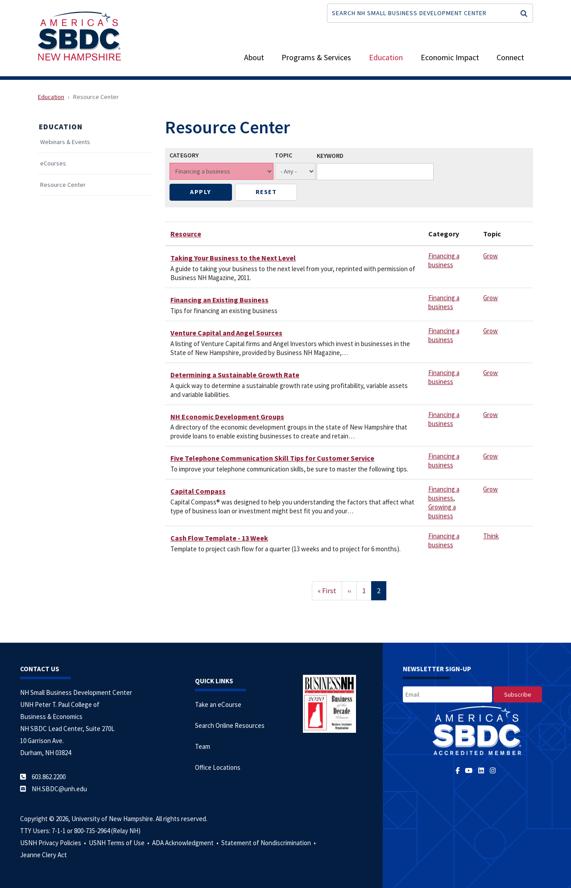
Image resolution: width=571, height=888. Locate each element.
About (254, 57)
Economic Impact (450, 57)
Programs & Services (316, 57)
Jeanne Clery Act (43, 855)
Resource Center (63, 185)
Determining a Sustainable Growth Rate (234, 374)
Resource (185, 233)
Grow (490, 256)
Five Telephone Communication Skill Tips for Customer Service (272, 458)
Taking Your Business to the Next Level (233, 257)
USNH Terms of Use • (120, 842)
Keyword (330, 156)
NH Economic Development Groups (227, 416)
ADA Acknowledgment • (186, 842)
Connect (510, 57)
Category (184, 155)
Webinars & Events (65, 142)
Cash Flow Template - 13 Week (219, 537)
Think (491, 536)
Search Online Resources (230, 725)
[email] (447, 694)
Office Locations (217, 767)
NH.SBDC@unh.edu (59, 789)
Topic (283, 155)
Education (386, 57)
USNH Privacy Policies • (53, 842)
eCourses (53, 163)
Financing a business (443, 260)
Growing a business (442, 511)
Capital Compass (198, 491)
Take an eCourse (218, 704)
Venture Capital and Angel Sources (226, 332)
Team (202, 746)
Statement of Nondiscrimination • (269, 842)
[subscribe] (517, 694)
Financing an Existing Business (219, 299)
